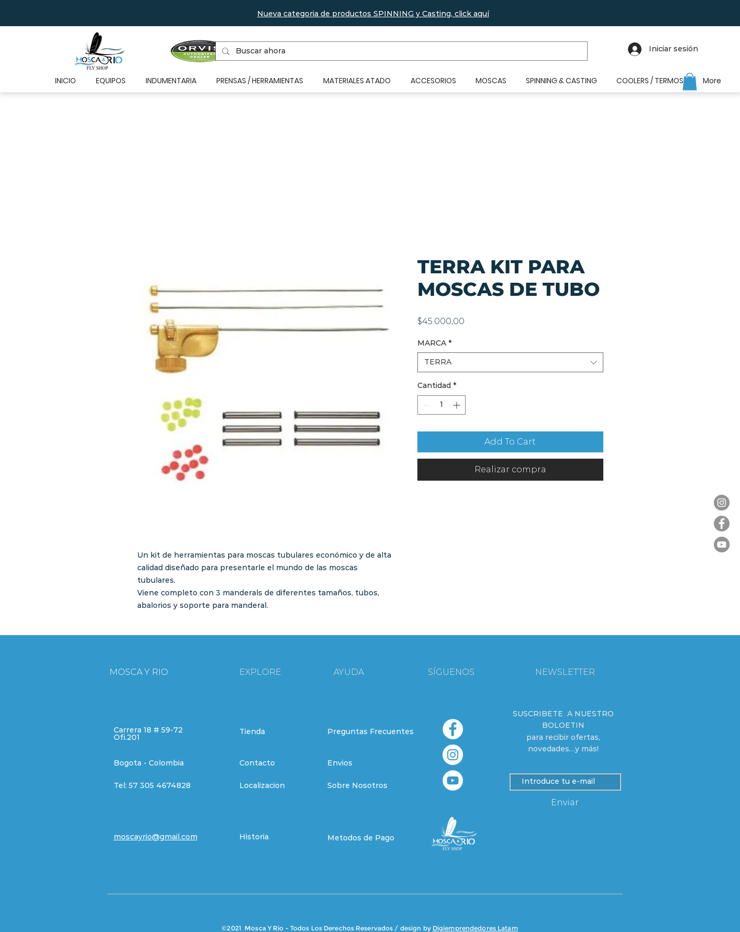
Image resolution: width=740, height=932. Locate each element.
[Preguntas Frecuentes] (370, 732)
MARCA (434, 343)
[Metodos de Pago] (364, 838)
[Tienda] (276, 732)
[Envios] (365, 763)
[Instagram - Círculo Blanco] (453, 755)
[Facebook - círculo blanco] (453, 729)
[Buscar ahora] (400, 51)
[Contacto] (276, 763)
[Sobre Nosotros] (364, 786)
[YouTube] (722, 544)
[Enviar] (565, 803)
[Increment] (457, 405)
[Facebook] (722, 523)
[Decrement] (425, 405)
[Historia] (276, 837)
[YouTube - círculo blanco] (453, 780)
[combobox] (510, 362)
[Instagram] (722, 503)
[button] (373, 13)
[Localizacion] (276, 786)
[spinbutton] (441, 405)
